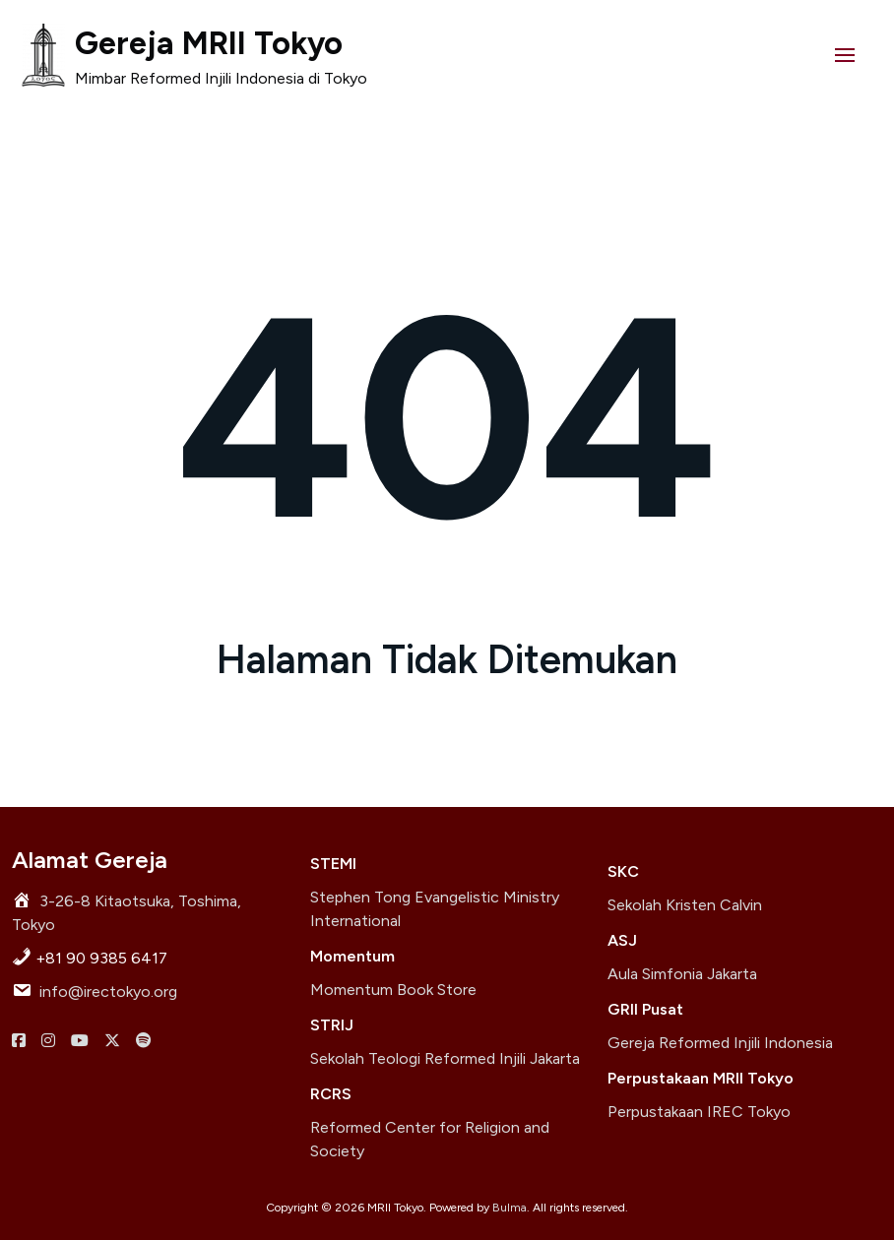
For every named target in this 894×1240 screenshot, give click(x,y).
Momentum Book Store (393, 989)
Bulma (509, 1207)
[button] (844, 55)
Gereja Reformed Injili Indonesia (720, 1042)
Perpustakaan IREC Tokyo (699, 1111)
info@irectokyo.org (108, 991)
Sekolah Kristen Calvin (684, 905)
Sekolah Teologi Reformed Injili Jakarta (445, 1058)
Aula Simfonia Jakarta (682, 973)
